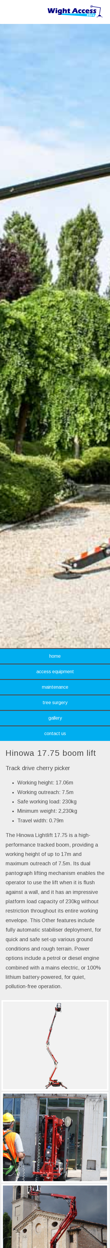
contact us (55, 733)
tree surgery (55, 702)
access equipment (55, 671)
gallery (55, 718)
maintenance (55, 687)
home (55, 656)
